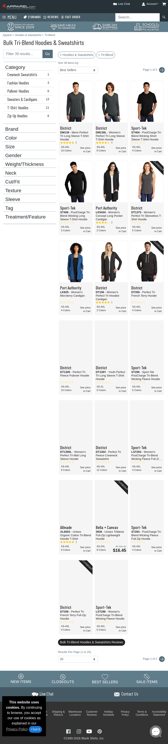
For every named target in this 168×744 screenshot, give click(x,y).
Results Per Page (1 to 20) (74, 652)
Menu (9, 17)
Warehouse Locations (75, 713)
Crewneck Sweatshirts (29, 74)
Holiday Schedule (108, 713)
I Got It (35, 729)
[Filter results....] (23, 54)
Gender (13, 155)
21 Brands (32, 17)
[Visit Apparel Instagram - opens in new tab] (79, 731)
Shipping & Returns (58, 713)
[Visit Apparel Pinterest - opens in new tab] (99, 731)
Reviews (50, 17)
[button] (117, 3)
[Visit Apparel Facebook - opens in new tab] (69, 731)
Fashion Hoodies (29, 83)
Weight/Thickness (24, 164)
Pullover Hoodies (29, 91)
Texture (13, 190)
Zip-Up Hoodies (29, 115)
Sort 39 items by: (68, 63)
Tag (9, 208)
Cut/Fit (12, 181)
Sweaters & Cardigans (29, 99)
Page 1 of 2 (154, 659)
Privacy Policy (17, 729)
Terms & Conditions (142, 713)
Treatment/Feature (25, 217)
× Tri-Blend (105, 55)
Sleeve (12, 199)
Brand (11, 129)
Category (15, 67)
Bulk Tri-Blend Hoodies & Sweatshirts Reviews (91, 642)
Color (11, 138)
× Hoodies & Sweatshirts (76, 55)
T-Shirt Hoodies (29, 107)
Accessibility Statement (159, 713)
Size (10, 146)
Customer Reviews (92, 713)
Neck (10, 173)
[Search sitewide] (137, 17)
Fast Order (70, 17)
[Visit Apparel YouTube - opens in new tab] (89, 731)
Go (47, 54)
